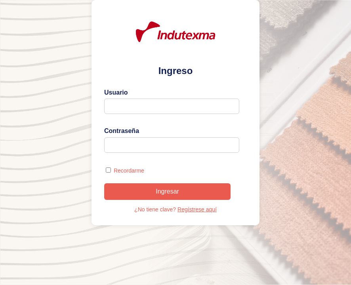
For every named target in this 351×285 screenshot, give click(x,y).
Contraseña (121, 130)
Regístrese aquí (197, 209)
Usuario (116, 92)
